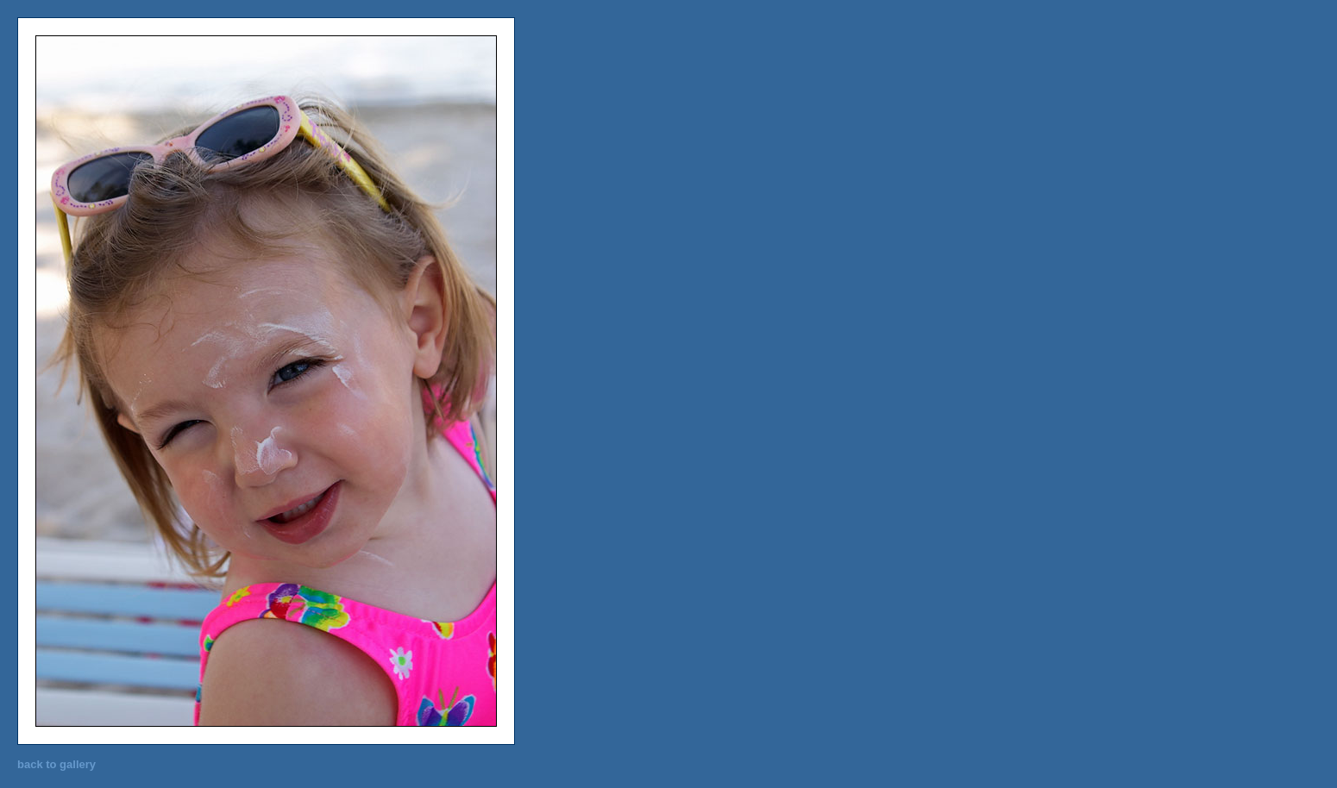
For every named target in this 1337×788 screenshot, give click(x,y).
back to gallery (56, 764)
